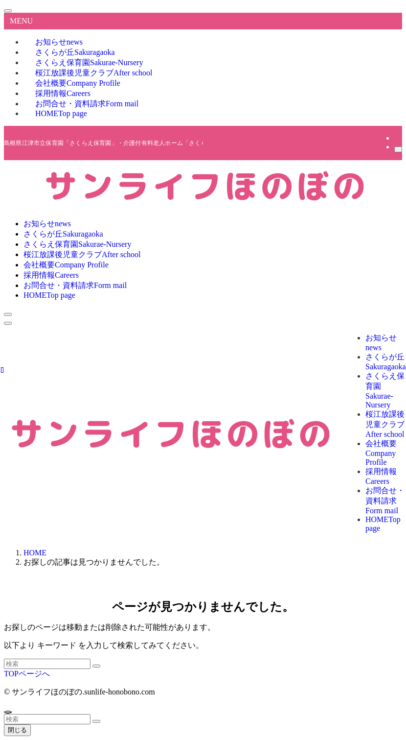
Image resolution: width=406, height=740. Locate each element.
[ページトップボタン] (8, 712)
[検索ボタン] (8, 314)
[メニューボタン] (8, 323)
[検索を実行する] (96, 666)
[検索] (398, 149)
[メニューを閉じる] (8, 10)
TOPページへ (27, 673)
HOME (61, 113)
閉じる (17, 730)
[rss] (397, 138)
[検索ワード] (47, 664)
